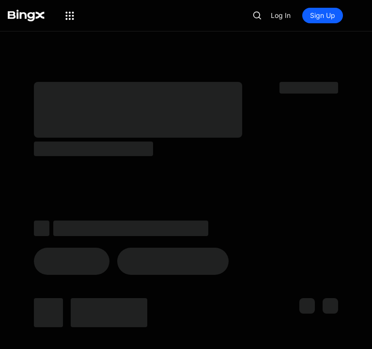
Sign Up (322, 15)
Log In (281, 15)
